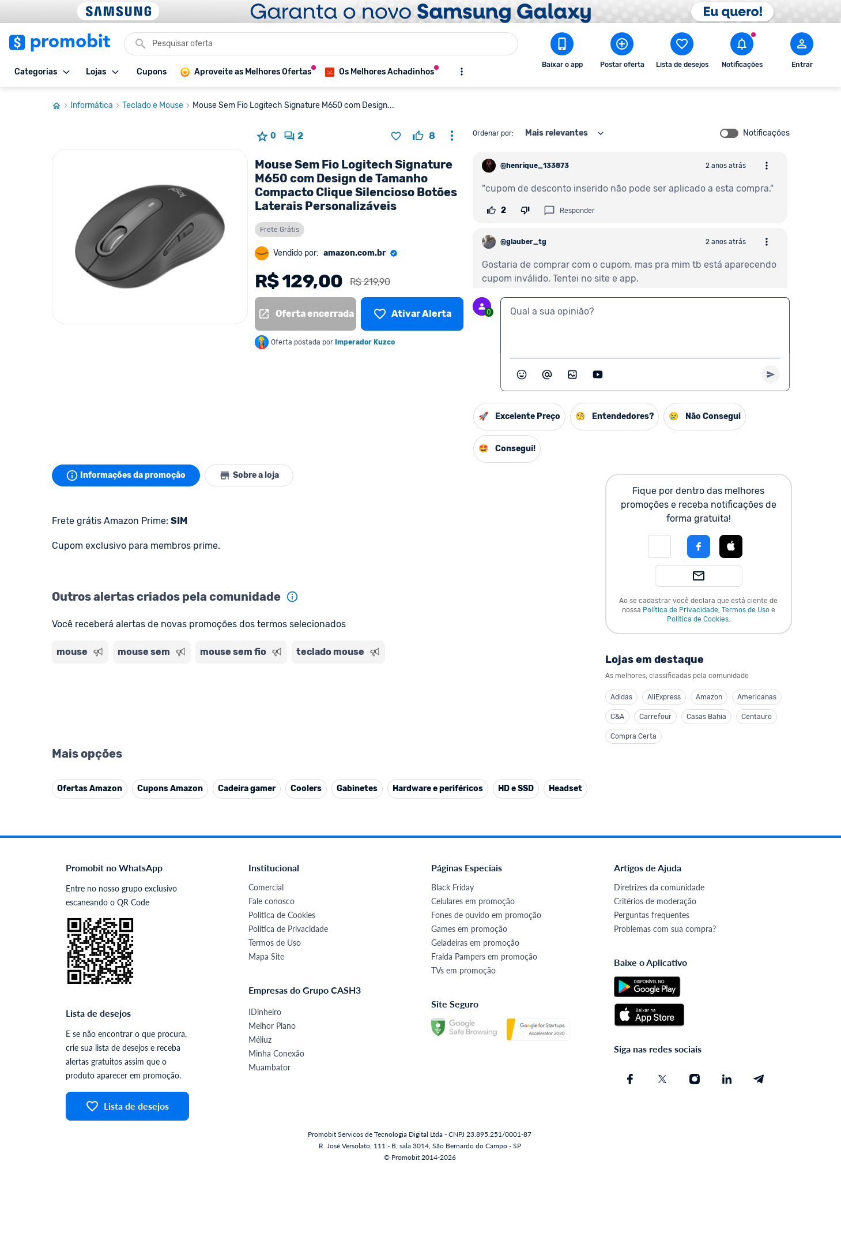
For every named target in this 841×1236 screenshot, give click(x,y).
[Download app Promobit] (562, 52)
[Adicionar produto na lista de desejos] (396, 136)
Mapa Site (266, 956)
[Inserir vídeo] (597, 374)
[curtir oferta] (424, 136)
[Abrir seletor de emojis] (521, 374)
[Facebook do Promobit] (630, 1079)
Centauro (756, 717)
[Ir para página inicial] (61, 105)
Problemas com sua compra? (665, 929)
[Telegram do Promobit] (759, 1079)
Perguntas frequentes (651, 915)
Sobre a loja (249, 475)
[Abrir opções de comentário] (766, 165)
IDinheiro (264, 1012)
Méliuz (259, 1039)
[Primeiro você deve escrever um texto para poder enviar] (770, 374)
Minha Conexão (276, 1053)
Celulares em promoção (473, 901)
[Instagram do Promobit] (694, 1079)
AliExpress (664, 697)
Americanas (756, 697)
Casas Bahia (706, 717)
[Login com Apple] (730, 546)
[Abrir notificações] (742, 52)
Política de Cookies (698, 619)
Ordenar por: (493, 133)
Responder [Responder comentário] (569, 210)
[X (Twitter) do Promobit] (662, 1079)
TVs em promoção (463, 970)
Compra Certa (633, 736)
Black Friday (452, 887)
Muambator (269, 1067)
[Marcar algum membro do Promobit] (547, 374)
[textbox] (645, 325)
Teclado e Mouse (157, 105)
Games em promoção (469, 929)
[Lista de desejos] (412, 314)
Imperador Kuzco (365, 342)
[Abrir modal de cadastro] (802, 52)
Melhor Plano (272, 1026)
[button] (659, 546)
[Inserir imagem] (572, 374)
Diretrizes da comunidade (659, 887)
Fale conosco (271, 901)
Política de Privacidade (680, 610)
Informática (96, 105)
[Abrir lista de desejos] (682, 52)
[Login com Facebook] (698, 546)
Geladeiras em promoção (475, 942)
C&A (617, 717)
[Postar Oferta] (622, 52)
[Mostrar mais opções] (461, 71)
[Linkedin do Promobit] (727, 1079)
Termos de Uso (746, 610)
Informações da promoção (126, 475)
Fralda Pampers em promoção (484, 956)
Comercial (266, 887)
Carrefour (655, 717)
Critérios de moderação (655, 901)
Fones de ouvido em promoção (486, 915)
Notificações (766, 133)
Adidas (621, 697)
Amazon (709, 697)
